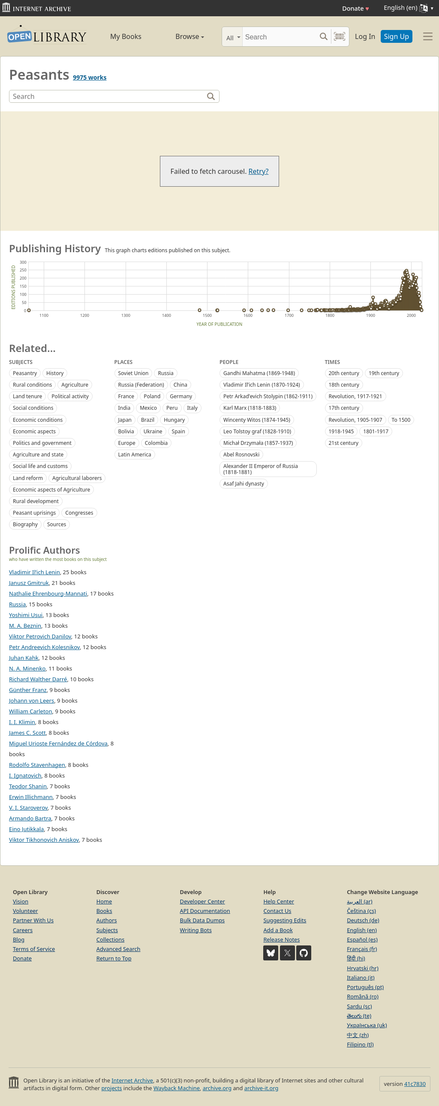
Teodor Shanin (28, 786)
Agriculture (74, 384)
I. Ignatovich (25, 775)
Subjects (107, 930)
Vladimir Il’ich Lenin (34, 572)
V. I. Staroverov (28, 807)
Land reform (28, 478)
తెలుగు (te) (359, 1016)
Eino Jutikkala (26, 829)
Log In (365, 36)
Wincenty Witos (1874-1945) (256, 419)
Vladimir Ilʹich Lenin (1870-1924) (261, 384)
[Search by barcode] (340, 36)
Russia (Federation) (141, 384)
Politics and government (42, 443)
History (54, 373)
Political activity (69, 396)
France (126, 396)
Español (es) (362, 939)
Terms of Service (34, 949)
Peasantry (25, 373)
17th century (344, 407)
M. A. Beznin (25, 625)
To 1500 (401, 419)
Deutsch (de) (363, 920)
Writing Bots (196, 930)
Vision (20, 901)
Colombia (156, 443)
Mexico (148, 407)
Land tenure (27, 396)
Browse (181, 36)
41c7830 (415, 1084)
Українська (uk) (367, 1025)
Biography (25, 524)
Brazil (147, 419)
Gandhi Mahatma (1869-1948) (259, 373)
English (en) (362, 930)
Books (104, 911)
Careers (23, 930)
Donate (355, 8)
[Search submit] (323, 36)
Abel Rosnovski (241, 454)
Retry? (259, 171)
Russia (165, 373)
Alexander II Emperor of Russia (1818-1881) (260, 468)
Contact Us (277, 911)
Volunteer (25, 911)
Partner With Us (33, 920)
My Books (125, 36)
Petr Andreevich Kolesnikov (44, 647)
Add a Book (277, 930)
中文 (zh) (358, 1035)
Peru (171, 407)
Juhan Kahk (24, 658)
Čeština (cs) (361, 911)
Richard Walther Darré (38, 679)
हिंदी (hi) (356, 958)
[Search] (279, 36)
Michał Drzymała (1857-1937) (258, 443)
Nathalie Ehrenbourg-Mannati (48, 593)
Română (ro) (363, 996)
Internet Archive (132, 1080)
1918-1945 (341, 431)
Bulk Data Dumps (202, 920)
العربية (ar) (359, 901)
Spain (178, 431)
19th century (384, 373)
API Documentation (205, 911)
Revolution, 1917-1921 (355, 396)
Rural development (36, 501)
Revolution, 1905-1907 (355, 419)
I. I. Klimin (22, 722)
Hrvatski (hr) (363, 968)
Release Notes (281, 939)
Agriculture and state (38, 454)
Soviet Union (133, 373)
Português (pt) (365, 987)
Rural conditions (32, 384)
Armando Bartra (30, 818)
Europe (126, 443)
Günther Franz (28, 690)
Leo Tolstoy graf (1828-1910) (257, 431)
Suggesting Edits (284, 920)
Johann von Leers (31, 700)
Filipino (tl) (360, 1044)
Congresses (79, 512)
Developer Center (202, 901)
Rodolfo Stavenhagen (37, 765)
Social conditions (33, 407)
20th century (344, 373)
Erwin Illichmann (31, 797)
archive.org (217, 1088)
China (180, 384)
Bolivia (126, 431)
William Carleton (30, 711)
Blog (18, 939)
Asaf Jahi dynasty (243, 483)
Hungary (174, 419)
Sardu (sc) (359, 1006)
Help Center (278, 901)
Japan (125, 419)
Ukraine (153, 431)
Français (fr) (362, 949)
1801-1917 (375, 431)
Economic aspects (34, 431)
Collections (110, 939)
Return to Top (114, 958)
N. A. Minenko (27, 668)
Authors (106, 920)
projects (111, 1088)
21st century (344, 443)
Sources (56, 524)
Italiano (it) (361, 977)
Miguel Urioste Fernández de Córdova (58, 743)
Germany (181, 396)
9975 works (89, 77)
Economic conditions (38, 419)
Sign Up (396, 36)
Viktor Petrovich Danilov (40, 636)
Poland (152, 396)
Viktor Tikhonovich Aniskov (44, 840)
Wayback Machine (176, 1088)
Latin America (134, 454)
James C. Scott (27, 732)
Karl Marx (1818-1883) (249, 407)
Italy (192, 407)
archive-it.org (261, 1088)
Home (104, 901)
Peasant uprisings (34, 512)
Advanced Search (118, 949)
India (124, 407)
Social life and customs (40, 466)
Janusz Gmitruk (29, 583)
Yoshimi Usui (25, 615)
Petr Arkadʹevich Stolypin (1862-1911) (268, 396)
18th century (344, 384)
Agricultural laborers (77, 478)
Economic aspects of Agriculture (51, 489)
